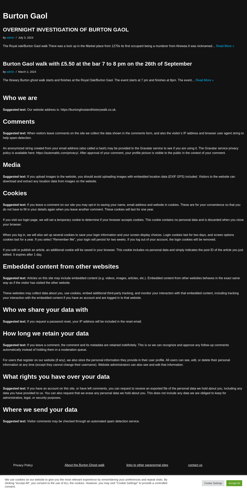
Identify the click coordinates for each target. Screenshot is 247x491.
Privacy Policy (23, 465)
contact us (195, 465)
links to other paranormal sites (147, 465)
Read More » (226, 46)
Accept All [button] (234, 483)
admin (10, 37)
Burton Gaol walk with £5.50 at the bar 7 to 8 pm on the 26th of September (97, 64)
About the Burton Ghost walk (84, 465)
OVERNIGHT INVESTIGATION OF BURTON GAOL (66, 30)
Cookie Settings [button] (213, 483)
